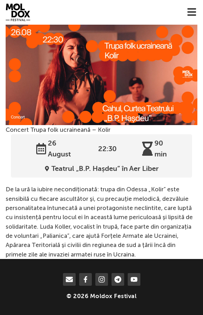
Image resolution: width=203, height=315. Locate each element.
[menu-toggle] (192, 12)
